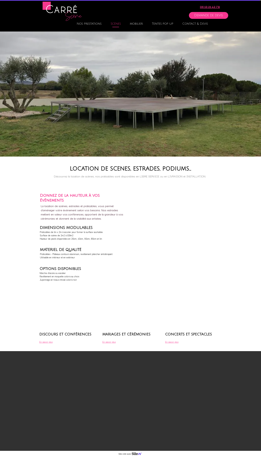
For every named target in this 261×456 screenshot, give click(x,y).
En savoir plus (109, 342)
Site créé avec (131, 454)
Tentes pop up (162, 23)
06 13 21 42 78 (210, 6)
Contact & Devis (195, 23)
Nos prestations (89, 23)
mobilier (136, 23)
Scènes (116, 23)
